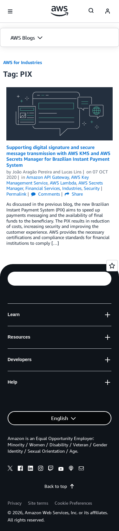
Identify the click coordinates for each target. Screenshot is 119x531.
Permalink (16, 194)
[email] (81, 469)
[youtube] (60, 469)
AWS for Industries (22, 62)
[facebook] (20, 469)
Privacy (15, 503)
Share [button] (74, 194)
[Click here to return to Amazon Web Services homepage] (59, 11)
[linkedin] (30, 469)
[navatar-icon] (107, 11)
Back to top (59, 486)
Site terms (38, 503)
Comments (45, 194)
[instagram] (40, 469)
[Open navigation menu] (10, 11)
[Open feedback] (112, 265)
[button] (59, 37)
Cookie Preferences (73, 503)
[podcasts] (71, 469)
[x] (10, 469)
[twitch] (50, 469)
